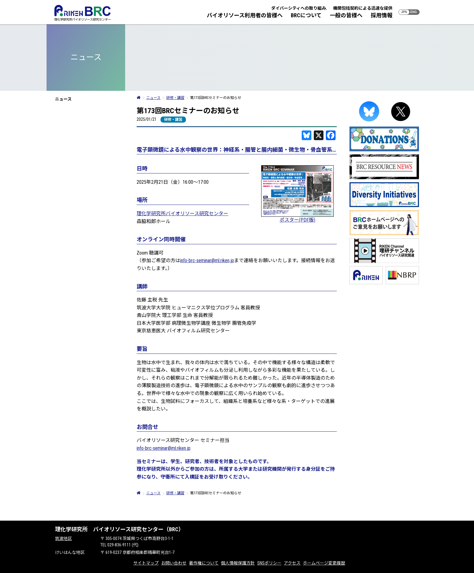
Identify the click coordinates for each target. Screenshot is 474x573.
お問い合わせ (174, 563)
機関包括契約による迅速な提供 (362, 8)
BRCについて (306, 15)
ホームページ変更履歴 (324, 563)
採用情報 (381, 15)
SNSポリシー (269, 563)
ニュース (63, 99)
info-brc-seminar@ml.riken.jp (207, 260)
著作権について (204, 563)
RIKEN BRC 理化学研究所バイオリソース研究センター (82, 13)
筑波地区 (63, 538)
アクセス (292, 563)
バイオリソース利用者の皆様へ (245, 15)
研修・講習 (173, 119)
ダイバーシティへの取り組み (298, 8)
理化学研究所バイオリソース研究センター (182, 213)
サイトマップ (146, 563)
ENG (413, 12)
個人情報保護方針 (238, 563)
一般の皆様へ (346, 15)
